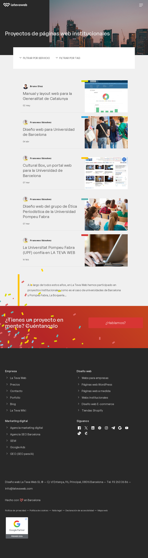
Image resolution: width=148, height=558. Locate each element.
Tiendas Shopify (92, 410)
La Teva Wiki (18, 410)
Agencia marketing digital (26, 427)
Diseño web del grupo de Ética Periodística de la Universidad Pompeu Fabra (50, 211)
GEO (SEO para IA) (22, 454)
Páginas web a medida (96, 391)
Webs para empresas (95, 378)
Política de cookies (39, 510)
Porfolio (15, 397)
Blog (13, 404)
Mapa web (103, 510)
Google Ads (17, 447)
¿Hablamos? (116, 323)
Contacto (16, 391)
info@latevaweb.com (19, 488)
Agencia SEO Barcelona (25, 434)
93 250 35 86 (120, 482)
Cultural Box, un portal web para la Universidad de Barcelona (47, 170)
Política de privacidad (15, 510)
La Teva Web (18, 378)
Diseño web (12, 482)
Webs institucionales (95, 397)
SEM (13, 440)
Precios (15, 384)
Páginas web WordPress (97, 384)
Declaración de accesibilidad (79, 510)
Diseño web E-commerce (98, 404)
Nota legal (57, 510)
